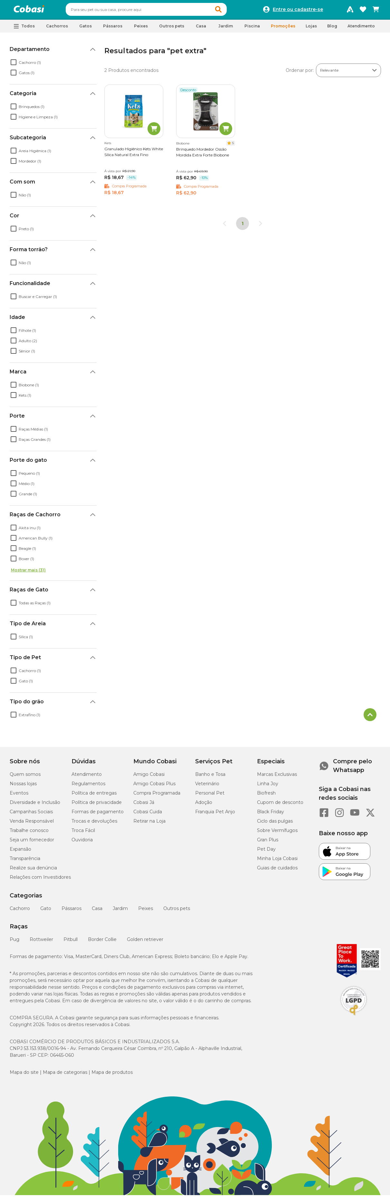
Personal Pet (209, 796)
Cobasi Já (143, 805)
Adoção (203, 805)
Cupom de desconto (280, 805)
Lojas (311, 28)
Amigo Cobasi (149, 777)
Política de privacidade (96, 805)
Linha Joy (267, 786)
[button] (230, 11)
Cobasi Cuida (147, 814)
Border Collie (102, 942)
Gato (45, 911)
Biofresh (266, 796)
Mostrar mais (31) (28, 572)
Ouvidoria (82, 843)
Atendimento (361, 28)
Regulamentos (88, 786)
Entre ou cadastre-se (298, 11)
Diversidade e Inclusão (35, 805)
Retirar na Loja (149, 824)
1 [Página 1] (242, 226)
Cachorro (20, 911)
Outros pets (176, 911)
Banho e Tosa (210, 777)
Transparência (25, 861)
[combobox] (158, 11)
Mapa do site (24, 1075)
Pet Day (266, 852)
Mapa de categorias (65, 1075)
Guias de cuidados (277, 871)
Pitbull (70, 942)
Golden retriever (145, 942)
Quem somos (25, 777)
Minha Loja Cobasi (277, 861)
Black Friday (270, 814)
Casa (97, 911)
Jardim (120, 911)
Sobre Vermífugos (277, 833)
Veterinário (207, 786)
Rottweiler (41, 942)
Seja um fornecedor (32, 843)
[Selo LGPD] (353, 1018)
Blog (332, 28)
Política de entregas (94, 796)
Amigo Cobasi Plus (154, 786)
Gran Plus (267, 843)
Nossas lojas (23, 786)
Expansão (20, 852)
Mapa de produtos (112, 1075)
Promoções (283, 28)
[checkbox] (13, 65)
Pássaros (71, 911)
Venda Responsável (32, 824)
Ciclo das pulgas (275, 824)
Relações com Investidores (40, 880)
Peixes (145, 911)
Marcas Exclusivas (277, 777)
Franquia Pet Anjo (215, 814)
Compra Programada (156, 796)
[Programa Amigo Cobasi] (350, 11)
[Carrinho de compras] (376, 11)
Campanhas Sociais (31, 814)
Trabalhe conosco (29, 833)
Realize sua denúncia (33, 871)
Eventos (19, 796)
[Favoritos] (363, 11)
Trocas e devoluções (94, 824)
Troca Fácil (83, 833)
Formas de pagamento (97, 814)
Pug (14, 942)
